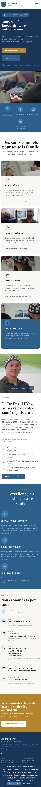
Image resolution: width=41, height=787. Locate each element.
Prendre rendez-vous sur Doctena (21, 679)
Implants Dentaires (7, 760)
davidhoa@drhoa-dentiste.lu (19, 621)
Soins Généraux (6, 758)
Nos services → (11, 58)
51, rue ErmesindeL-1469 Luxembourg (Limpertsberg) (21, 635)
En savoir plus (29, 783)
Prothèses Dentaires (8, 762)
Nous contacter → (11, 344)
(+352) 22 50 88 (15, 612)
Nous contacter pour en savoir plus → (18, 201)
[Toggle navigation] (37, 4)
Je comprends (14, 784)
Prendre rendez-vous (14, 51)
